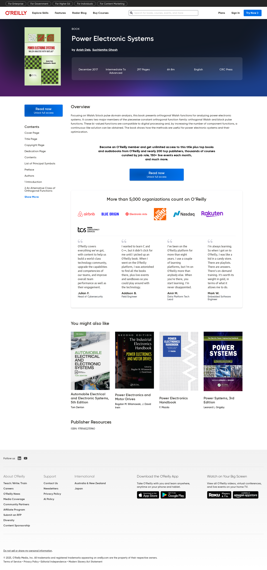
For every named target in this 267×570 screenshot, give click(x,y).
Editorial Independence (53, 561)
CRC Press (225, 69)
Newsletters (51, 488)
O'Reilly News (11, 494)
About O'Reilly (14, 476)
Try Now (252, 13)
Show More (32, 197)
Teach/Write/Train (15, 483)
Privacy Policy (52, 494)
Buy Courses (100, 13)
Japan (79, 488)
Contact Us (51, 483)
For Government (39, 3)
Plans (221, 13)
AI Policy (49, 499)
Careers (8, 488)
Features (60, 13)
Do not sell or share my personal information (27, 550)
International (85, 476)
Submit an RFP (12, 515)
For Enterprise (15, 3)
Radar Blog (79, 13)
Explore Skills (40, 13)
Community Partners (16, 504)
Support (50, 476)
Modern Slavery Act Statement (85, 561)
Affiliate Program (14, 509)
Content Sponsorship (16, 525)
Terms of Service (12, 561)
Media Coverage (14, 499)
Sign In (235, 13)
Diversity (8, 520)
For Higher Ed (62, 3)
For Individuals (85, 3)
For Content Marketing (112, 3)
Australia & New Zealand (90, 483)
